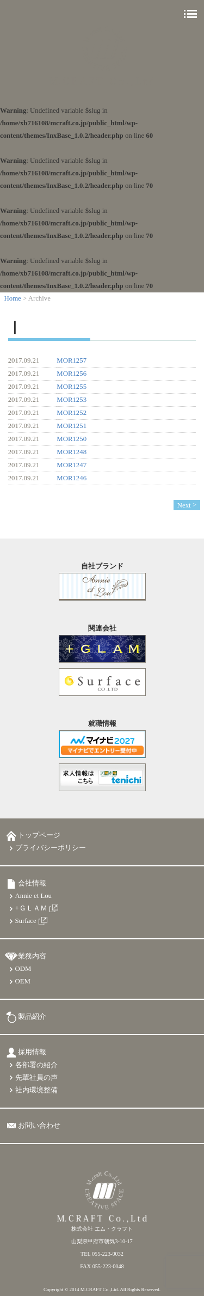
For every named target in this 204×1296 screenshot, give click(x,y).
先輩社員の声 (36, 1077)
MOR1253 (71, 400)
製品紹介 (32, 1016)
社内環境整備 (36, 1090)
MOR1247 (71, 465)
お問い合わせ (39, 1125)
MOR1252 (71, 413)
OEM (22, 981)
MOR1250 (71, 439)
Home (12, 298)
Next (184, 505)
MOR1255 (71, 386)
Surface (25, 921)
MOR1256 (71, 373)
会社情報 (32, 883)
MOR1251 (71, 426)
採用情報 (32, 1052)
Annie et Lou (33, 896)
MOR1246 (71, 478)
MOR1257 (71, 360)
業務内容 (32, 956)
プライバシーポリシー (50, 848)
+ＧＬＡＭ (31, 908)
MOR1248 (71, 452)
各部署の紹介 (36, 1065)
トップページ (39, 835)
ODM (23, 969)
